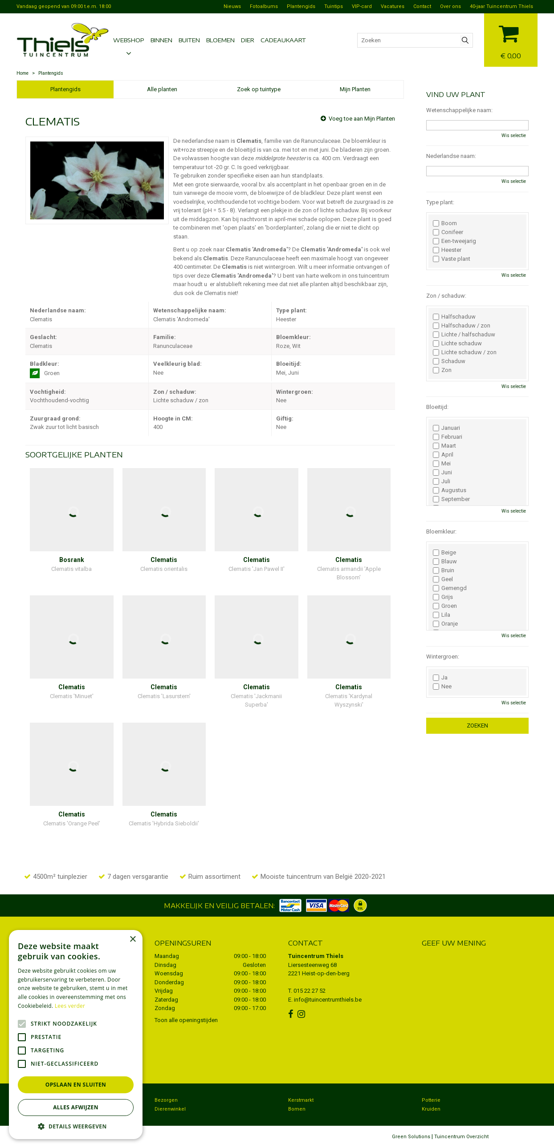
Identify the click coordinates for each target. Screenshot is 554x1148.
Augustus (449, 490)
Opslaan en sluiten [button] (75, 1084)
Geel (443, 579)
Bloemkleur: (441, 531)
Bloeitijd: (437, 407)
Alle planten (162, 89)
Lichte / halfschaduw (464, 334)
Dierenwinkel (170, 1109)
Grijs (443, 597)
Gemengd (450, 588)
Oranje (445, 624)
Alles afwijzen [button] (75, 1107)
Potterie (431, 1100)
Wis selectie (513, 135)
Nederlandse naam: (451, 156)
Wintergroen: (442, 656)
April (443, 455)
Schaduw (449, 361)
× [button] (132, 939)
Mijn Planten (355, 89)
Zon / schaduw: (446, 295)
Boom (445, 223)
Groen (445, 606)
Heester (447, 250)
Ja (440, 678)
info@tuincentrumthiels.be (328, 999)
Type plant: (440, 202)
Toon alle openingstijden (186, 1020)
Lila (441, 615)
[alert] (76, 1034)
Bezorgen (166, 1100)
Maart (444, 446)
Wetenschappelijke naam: (459, 110)
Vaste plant (451, 259)
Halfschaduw (454, 317)
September (451, 499)
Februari (447, 437)
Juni (442, 472)
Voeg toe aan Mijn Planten (362, 118)
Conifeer (448, 232)
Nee (442, 686)
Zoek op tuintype (259, 89)
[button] (76, 1126)
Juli (441, 481)
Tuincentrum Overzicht (461, 1137)
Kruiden (431, 1109)
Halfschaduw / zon (461, 326)
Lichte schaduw (457, 343)
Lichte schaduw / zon (465, 352)
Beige (444, 553)
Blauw (445, 561)
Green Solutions (411, 1137)
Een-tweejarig (454, 241)
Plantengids (65, 89)
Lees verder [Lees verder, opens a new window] (70, 1006)
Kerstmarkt (301, 1100)
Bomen (297, 1109)
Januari (446, 428)
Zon (442, 370)
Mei (442, 464)
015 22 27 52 (309, 990)
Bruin (443, 570)
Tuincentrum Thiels (315, 956)
